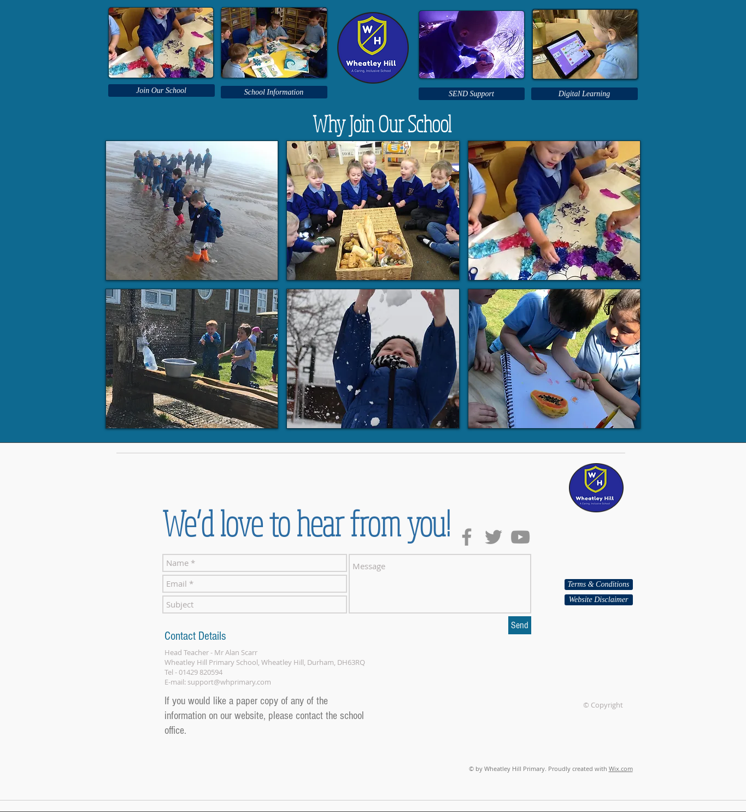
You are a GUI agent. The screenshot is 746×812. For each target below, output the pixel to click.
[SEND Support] (472, 93)
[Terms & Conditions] (599, 584)
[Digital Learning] (584, 93)
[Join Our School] (161, 90)
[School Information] (274, 92)
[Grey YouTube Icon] (520, 536)
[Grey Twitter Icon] (493, 536)
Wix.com (621, 768)
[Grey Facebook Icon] (466, 536)
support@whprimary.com (229, 682)
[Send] (519, 625)
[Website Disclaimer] (599, 599)
